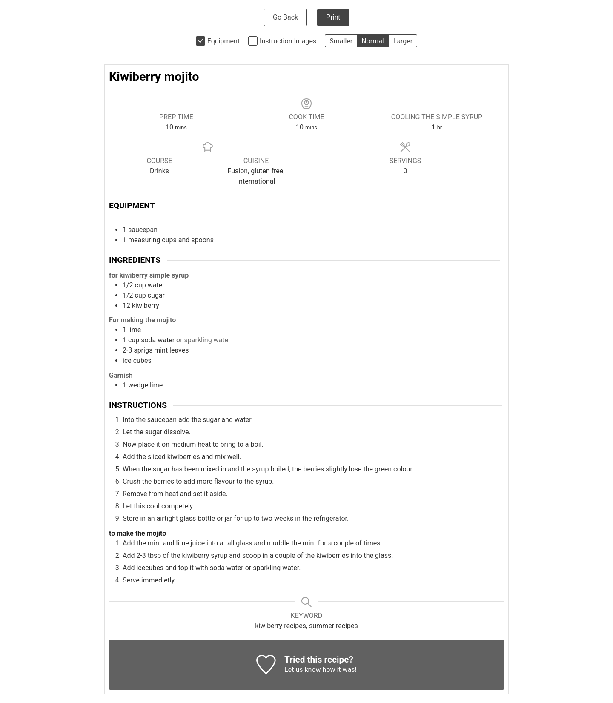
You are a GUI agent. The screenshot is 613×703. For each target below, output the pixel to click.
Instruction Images (288, 41)
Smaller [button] (340, 41)
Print (333, 17)
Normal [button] (372, 41)
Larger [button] (402, 41)
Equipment (223, 41)
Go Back (285, 17)
